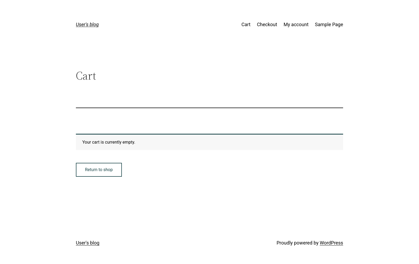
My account (296, 24)
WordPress (331, 243)
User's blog (87, 24)
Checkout (267, 24)
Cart (245, 24)
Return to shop (99, 169)
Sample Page (329, 24)
